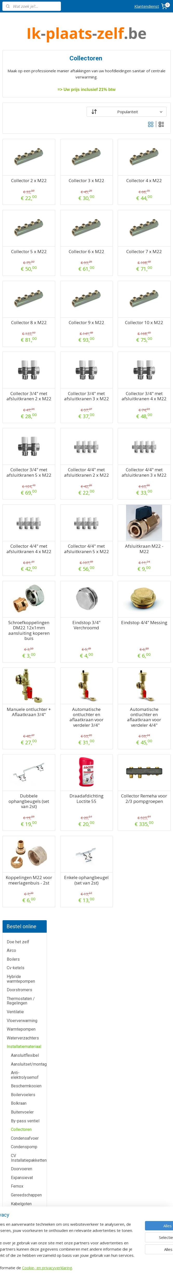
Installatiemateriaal (24, 176)
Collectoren (21, 259)
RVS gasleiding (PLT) (25, 428)
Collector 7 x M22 (152, 259)
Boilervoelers (23, 224)
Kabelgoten (21, 333)
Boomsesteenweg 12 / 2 (144, 1043)
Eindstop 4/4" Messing (153, 672)
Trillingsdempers (26, 447)
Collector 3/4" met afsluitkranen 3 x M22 (111, 418)
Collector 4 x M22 (152, 183)
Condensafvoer (25, 268)
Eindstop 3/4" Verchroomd (111, 672)
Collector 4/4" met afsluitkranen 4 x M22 (70, 591)
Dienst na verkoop (28, 1188)
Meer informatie (86, 1036)
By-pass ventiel (25, 250)
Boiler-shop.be (86, 1163)
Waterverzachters (23, 168)
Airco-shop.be (87, 1152)
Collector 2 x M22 (69, 183)
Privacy (29, 1211)
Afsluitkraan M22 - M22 (152, 586)
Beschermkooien (26, 216)
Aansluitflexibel (25, 185)
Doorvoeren (21, 299)
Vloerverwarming (22, 150)
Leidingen (20, 351)
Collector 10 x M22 (152, 336)
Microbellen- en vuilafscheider (25, 388)
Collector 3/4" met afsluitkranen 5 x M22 (70, 504)
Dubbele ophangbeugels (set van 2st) (69, 860)
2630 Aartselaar (144, 1049)
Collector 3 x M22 (111, 183)
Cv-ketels (15, 98)
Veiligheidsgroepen (28, 456)
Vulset (17, 473)
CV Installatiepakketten (29, 288)
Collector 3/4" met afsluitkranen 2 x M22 (70, 418)
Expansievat (22, 307)
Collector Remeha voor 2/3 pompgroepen (152, 862)
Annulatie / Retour (29, 1176)
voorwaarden (144, 1101)
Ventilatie (15, 141)
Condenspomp (24, 277)
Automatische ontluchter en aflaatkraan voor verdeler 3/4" (111, 773)
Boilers (13, 89)
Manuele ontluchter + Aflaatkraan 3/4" (70, 770)
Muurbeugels (23, 399)
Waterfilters (21, 490)
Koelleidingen (23, 342)
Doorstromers (19, 120)
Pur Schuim (21, 416)
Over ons (29, 1199)
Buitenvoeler (22, 242)
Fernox (17, 316)
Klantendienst (146, 6)
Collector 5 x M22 (69, 259)
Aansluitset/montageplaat (29, 194)
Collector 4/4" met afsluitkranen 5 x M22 (111, 591)
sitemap (102, 1267)
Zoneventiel (21, 508)
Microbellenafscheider (29, 377)
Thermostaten (29, 1077)
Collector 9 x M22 (111, 336)
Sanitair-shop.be (86, 1198)
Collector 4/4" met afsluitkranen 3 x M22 (152, 504)
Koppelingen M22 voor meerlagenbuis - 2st (69, 949)
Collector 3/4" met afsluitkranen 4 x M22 (152, 418)
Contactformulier (29, 1164)
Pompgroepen (24, 407)
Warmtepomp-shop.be (86, 1187)
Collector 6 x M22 (111, 259)
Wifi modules (23, 499)
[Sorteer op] (139, 111)
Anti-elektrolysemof (25, 205)
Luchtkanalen (22, 360)
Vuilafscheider (24, 464)
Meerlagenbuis (24, 368)
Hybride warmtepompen (21, 109)
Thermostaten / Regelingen (21, 131)
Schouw (18, 438)
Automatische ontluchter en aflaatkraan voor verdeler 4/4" (152, 773)
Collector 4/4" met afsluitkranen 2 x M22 (111, 504)
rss (114, 1267)
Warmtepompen (21, 159)
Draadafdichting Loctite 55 (111, 857)
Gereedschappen (26, 325)
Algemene (144, 1095)
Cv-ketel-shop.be (86, 1175)
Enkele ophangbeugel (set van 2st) (111, 946)
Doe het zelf (18, 71)
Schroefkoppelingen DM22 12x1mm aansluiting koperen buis (69, 680)
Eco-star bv (86, 1239)
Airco (11, 80)
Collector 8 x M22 (69, 336)
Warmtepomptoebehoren (29, 482)
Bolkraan (18, 233)
